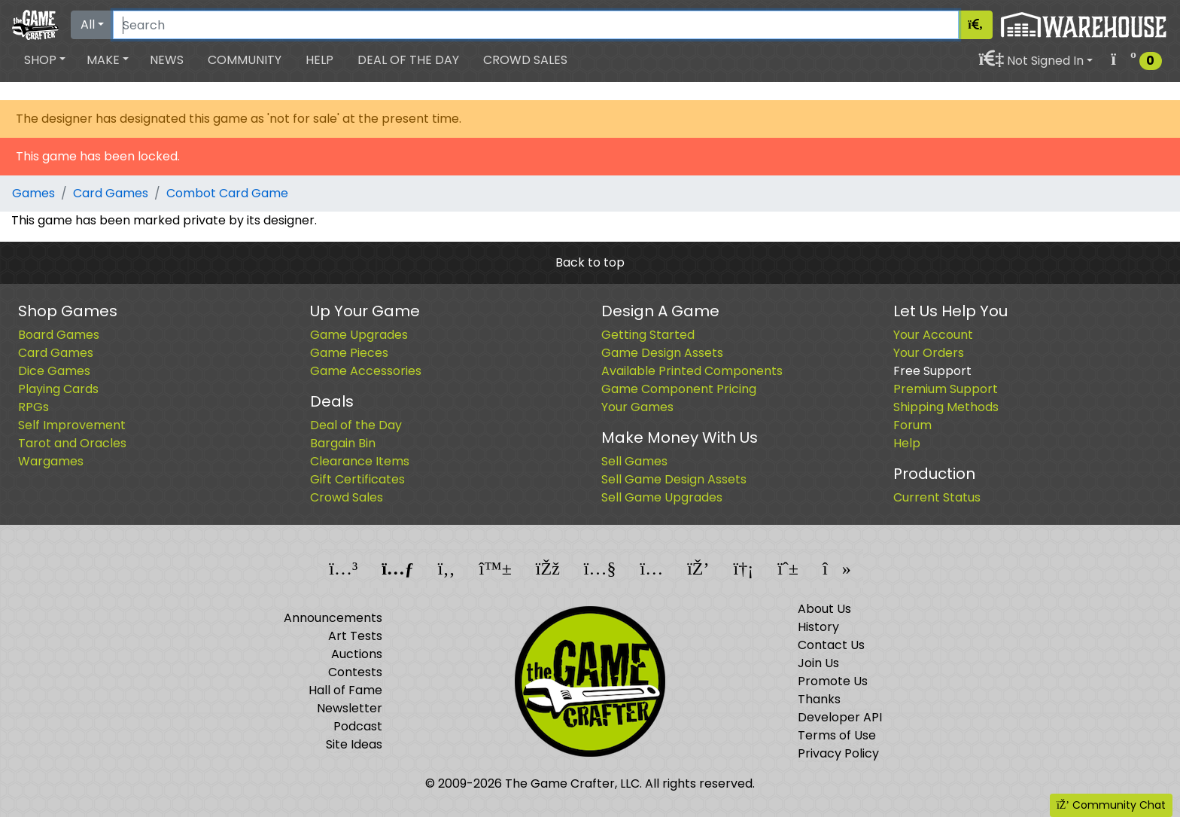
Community (244, 60)
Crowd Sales (525, 60)
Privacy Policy (838, 753)
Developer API (840, 717)
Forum (912, 425)
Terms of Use (837, 735)
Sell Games (634, 461)
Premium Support (945, 389)
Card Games (110, 193)
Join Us (818, 663)
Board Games (58, 334)
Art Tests (355, 636)
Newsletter (349, 708)
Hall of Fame (345, 690)
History (818, 627)
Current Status (937, 497)
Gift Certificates (357, 479)
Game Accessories (365, 371)
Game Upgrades (359, 334)
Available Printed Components (692, 371)
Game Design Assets (662, 352)
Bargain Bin (343, 443)
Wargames (51, 461)
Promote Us (833, 681)
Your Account (933, 334)
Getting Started (648, 334)
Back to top (590, 262)
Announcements (333, 617)
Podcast (357, 726)
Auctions (356, 654)
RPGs (33, 407)
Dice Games (54, 371)
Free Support (932, 371)
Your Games (637, 407)
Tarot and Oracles (72, 443)
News (167, 60)
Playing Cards (58, 389)
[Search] (536, 25)
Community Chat (1111, 804)
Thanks (819, 699)
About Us (824, 608)
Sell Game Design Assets (674, 479)
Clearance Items (359, 461)
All (88, 24)
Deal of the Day (408, 60)
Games (33, 193)
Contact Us (831, 645)
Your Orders (928, 352)
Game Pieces (349, 352)
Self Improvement (72, 425)
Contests (355, 672)
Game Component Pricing (678, 389)
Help (319, 60)
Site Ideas (354, 744)
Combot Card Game (227, 193)
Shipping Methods (946, 407)
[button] (44, 60)
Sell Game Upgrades (661, 497)
